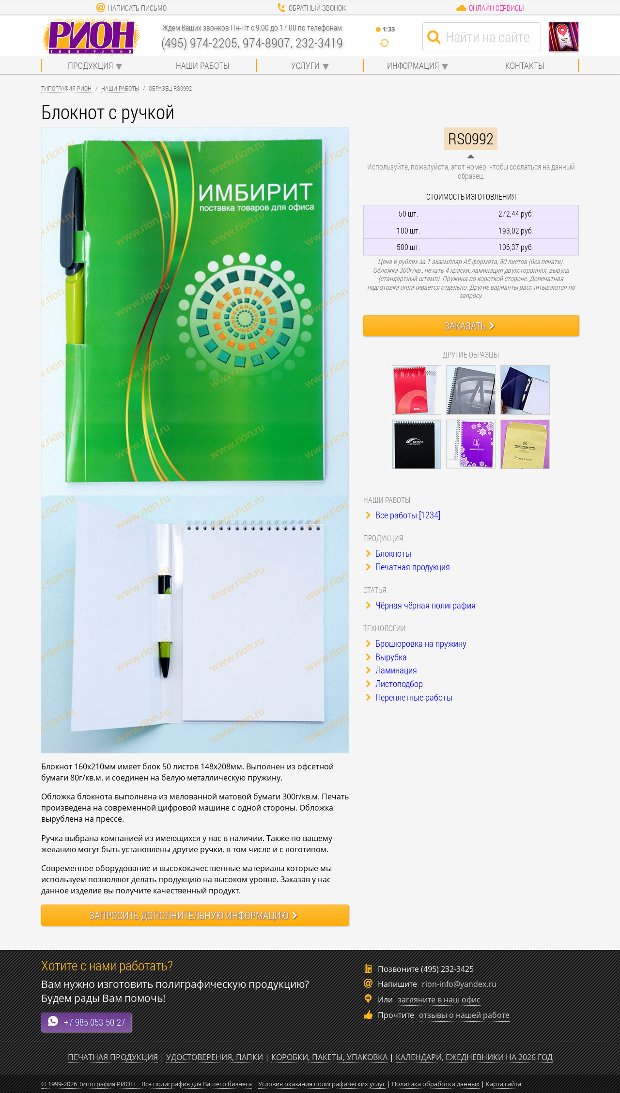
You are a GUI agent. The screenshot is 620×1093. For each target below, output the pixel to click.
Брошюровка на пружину (416, 643)
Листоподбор (394, 683)
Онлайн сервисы (490, 7)
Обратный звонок (311, 8)
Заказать (469, 325)
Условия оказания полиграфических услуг (322, 1083)
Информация (413, 65)
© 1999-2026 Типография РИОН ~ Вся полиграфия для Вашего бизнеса (146, 1083)
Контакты (524, 65)
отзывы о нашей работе (464, 1015)
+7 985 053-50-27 (86, 1021)
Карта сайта (503, 1083)
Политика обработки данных (436, 1083)
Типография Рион (66, 88)
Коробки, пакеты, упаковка (329, 1057)
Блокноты (388, 553)
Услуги (305, 65)
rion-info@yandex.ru (459, 984)
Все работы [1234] (403, 515)
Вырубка (386, 657)
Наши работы (203, 65)
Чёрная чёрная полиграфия (421, 605)
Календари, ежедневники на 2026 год (474, 1057)
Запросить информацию (193, 915)
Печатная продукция (408, 567)
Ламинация (391, 670)
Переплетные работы (409, 697)
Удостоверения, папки (214, 1057)
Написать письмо (131, 8)
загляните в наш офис (439, 999)
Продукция (90, 65)
